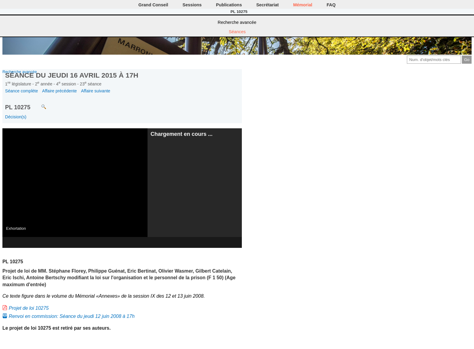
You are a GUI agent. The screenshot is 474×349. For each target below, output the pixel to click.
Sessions (192, 4)
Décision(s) (15, 116)
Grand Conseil (153, 4)
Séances (237, 31)
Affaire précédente (59, 90)
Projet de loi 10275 (29, 308)
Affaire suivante (95, 90)
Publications (229, 4)
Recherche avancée (237, 22)
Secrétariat (267, 4)
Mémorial (302, 4)
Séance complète (21, 90)
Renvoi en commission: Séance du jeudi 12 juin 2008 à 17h (72, 316)
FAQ (331, 4)
